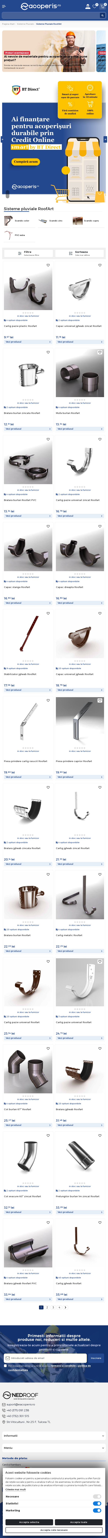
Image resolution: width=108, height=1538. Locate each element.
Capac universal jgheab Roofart (74, 674)
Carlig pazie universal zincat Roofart (78, 500)
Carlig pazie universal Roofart (22, 1022)
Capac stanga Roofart (17, 587)
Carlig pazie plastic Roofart (20, 326)
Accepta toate (78, 1522)
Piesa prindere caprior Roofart (74, 761)
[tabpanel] (54, 139)
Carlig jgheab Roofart (68, 1283)
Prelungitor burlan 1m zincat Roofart (77, 1196)
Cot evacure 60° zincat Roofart (22, 1196)
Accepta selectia (29, 1522)
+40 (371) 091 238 (15, 1410)
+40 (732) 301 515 (15, 1416)
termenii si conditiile (63, 1365)
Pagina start (8, 24)
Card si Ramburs (11, 1464)
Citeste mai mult (15, 1489)
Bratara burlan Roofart (17, 935)
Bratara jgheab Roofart (69, 1109)
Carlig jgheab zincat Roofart (72, 848)
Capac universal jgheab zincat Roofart (79, 326)
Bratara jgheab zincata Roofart (22, 848)
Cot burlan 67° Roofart (17, 1109)
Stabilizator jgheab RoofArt (20, 674)
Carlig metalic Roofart (69, 935)
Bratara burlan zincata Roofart (22, 413)
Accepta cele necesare (54, 1530)
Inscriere (96, 1358)
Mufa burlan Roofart (68, 413)
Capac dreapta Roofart (69, 587)
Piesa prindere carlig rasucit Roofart (25, 761)
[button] (9, 6)
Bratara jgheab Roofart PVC (20, 1283)
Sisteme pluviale (25, 24)
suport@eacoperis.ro (18, 1404)
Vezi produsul (28, 341)
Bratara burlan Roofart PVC (20, 500)
